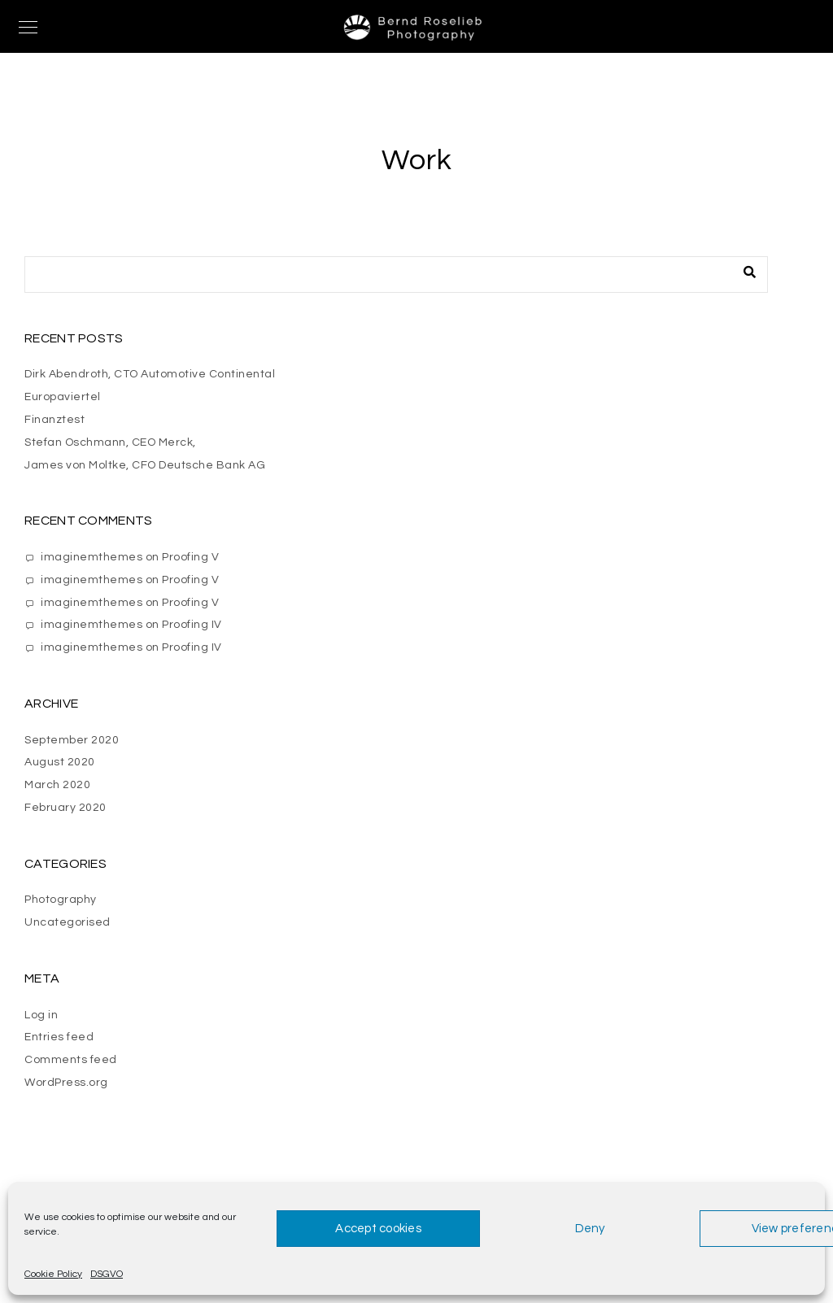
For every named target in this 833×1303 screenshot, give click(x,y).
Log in (41, 1015)
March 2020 (57, 785)
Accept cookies (378, 1228)
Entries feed (59, 1037)
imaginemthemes (91, 557)
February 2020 (65, 807)
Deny (590, 1228)
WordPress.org (66, 1082)
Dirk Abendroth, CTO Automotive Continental (149, 374)
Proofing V (190, 557)
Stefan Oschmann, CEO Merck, (110, 442)
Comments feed (70, 1059)
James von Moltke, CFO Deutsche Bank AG (144, 465)
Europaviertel (62, 397)
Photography (60, 899)
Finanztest (54, 419)
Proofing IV (192, 624)
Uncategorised (67, 922)
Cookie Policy (53, 1274)
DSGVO (106, 1274)
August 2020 (59, 762)
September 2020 (71, 740)
